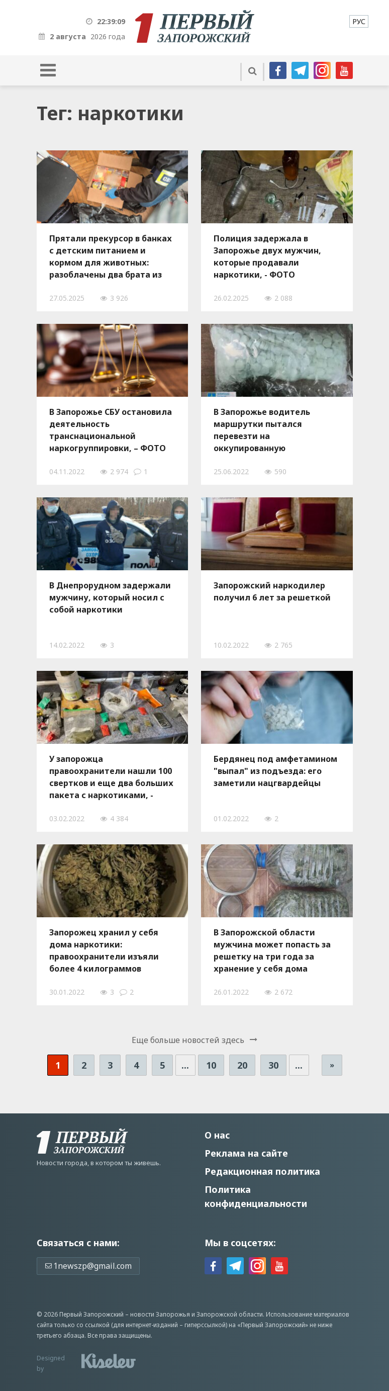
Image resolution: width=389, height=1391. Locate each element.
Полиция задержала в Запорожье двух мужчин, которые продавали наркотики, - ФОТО (267, 256)
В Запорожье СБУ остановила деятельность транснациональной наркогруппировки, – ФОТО (110, 430)
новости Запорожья (160, 1314)
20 (242, 1065)
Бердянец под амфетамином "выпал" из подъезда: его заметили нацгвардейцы (275, 771)
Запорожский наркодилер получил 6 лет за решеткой (272, 591)
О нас (217, 1135)
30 (273, 1065)
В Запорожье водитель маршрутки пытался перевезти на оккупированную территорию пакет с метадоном (262, 430)
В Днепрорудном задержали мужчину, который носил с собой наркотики (110, 597)
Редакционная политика (262, 1171)
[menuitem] (358, 21)
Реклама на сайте (246, 1153)
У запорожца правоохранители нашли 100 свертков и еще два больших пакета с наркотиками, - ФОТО (111, 777)
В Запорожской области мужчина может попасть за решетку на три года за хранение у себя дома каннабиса (272, 950)
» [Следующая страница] (332, 1065)
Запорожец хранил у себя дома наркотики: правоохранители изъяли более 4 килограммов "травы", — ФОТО (104, 950)
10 (211, 1065)
